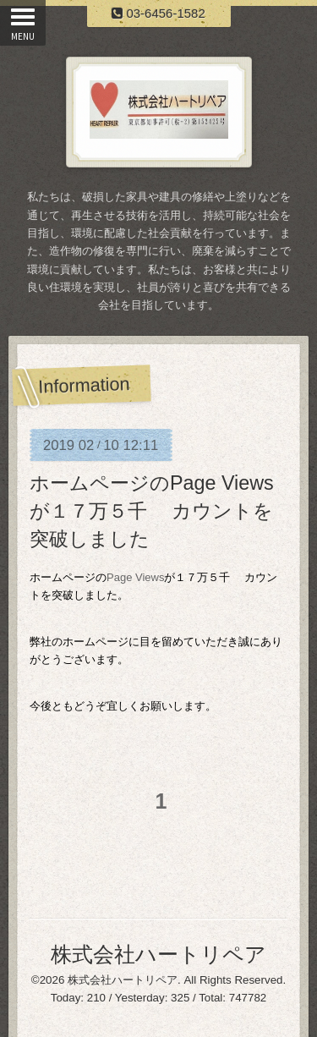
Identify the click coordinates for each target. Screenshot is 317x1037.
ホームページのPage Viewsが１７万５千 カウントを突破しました (152, 510)
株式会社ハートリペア (158, 954)
